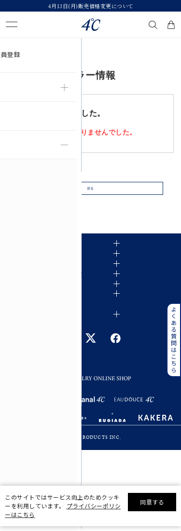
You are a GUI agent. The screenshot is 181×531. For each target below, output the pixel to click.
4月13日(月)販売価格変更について (91, 6)
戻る (90, 193)
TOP (10, 45)
